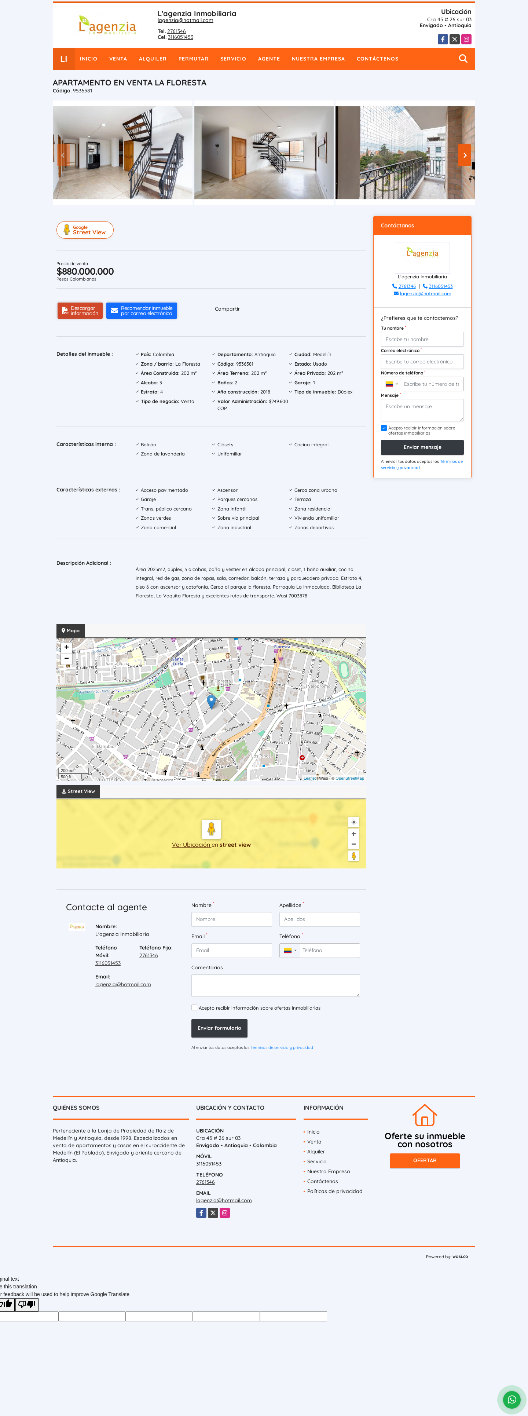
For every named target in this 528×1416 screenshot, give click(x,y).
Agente (269, 58)
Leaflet (310, 778)
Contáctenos (378, 58)
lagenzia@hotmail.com (185, 20)
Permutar (194, 58)
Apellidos (291, 904)
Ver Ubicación (192, 844)
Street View (86, 230)
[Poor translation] (26, 1304)
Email (199, 936)
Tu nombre (393, 328)
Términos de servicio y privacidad (281, 1047)
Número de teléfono (403, 373)
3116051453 (180, 37)
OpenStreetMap (350, 778)
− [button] (66, 659)
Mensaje (391, 395)
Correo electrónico (401, 350)
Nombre (202, 904)
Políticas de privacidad (335, 1191)
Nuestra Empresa (318, 58)
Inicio (89, 58)
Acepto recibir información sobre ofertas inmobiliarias (259, 1008)
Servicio (233, 58)
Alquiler (153, 58)
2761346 (176, 31)
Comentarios (207, 967)
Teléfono (291, 936)
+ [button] (66, 648)
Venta (118, 58)
